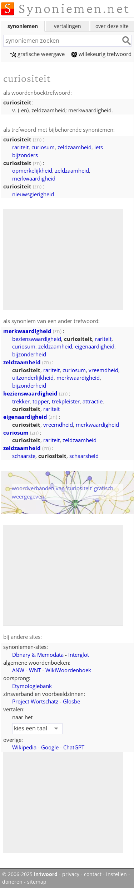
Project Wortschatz (35, 701)
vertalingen (67, 26)
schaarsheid (84, 455)
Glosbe (71, 701)
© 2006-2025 (30, 874)
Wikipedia (24, 747)
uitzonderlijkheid (33, 377)
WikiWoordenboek (68, 670)
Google (50, 747)
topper (41, 401)
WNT (35, 670)
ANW (18, 670)
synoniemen (23, 26)
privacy (70, 874)
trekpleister (66, 401)
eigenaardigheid (94, 346)
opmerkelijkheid (32, 170)
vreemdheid (103, 370)
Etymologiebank (32, 685)
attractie (93, 401)
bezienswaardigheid (36, 338)
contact (92, 874)
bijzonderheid (29, 354)
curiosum (43, 147)
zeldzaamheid (74, 147)
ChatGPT (73, 747)
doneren (12, 882)
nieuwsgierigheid (33, 194)
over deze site (112, 26)
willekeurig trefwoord (101, 53)
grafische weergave (37, 53)
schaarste (23, 455)
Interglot (78, 654)
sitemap (36, 882)
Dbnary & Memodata (38, 654)
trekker (21, 401)
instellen (116, 874)
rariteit (20, 147)
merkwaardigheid (33, 178)
